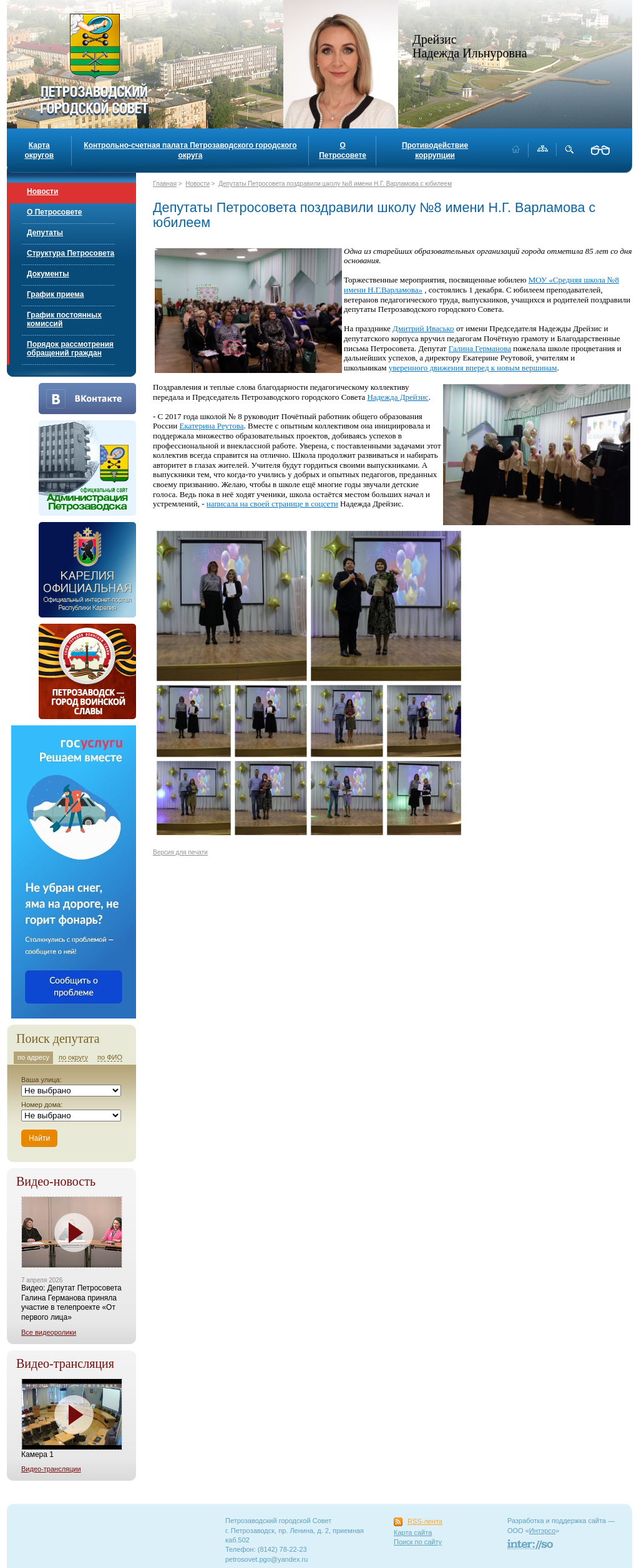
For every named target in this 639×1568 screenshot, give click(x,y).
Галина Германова (480, 348)
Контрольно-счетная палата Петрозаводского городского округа (190, 150)
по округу (73, 1057)
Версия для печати (180, 852)
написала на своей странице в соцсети (272, 503)
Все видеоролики (48, 1332)
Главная (165, 183)
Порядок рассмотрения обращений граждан (70, 348)
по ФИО (109, 1057)
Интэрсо (542, 1530)
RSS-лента (424, 1521)
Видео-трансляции (51, 1469)
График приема (55, 294)
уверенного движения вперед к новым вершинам (473, 367)
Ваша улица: (41, 1079)
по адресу (33, 1057)
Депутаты (45, 232)
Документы (48, 273)
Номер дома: (41, 1104)
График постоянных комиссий (64, 319)
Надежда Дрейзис (398, 397)
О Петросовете (342, 150)
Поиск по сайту (418, 1542)
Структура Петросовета (70, 253)
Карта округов (39, 150)
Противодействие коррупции (435, 150)
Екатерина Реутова (211, 425)
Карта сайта (413, 1532)
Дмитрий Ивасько (423, 328)
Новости (42, 191)
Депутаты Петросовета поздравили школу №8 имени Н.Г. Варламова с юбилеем (335, 183)
